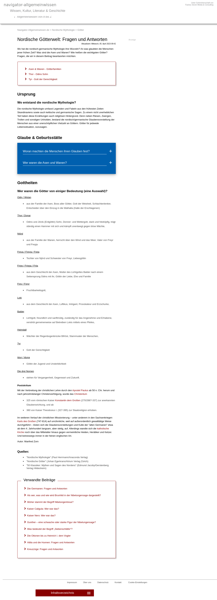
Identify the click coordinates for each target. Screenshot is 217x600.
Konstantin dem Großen (67, 400)
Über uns (87, 582)
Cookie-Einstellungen (137, 582)
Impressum (72, 582)
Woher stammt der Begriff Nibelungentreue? (50, 502)
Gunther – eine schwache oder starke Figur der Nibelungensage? (61, 522)
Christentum (80, 394)
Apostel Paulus (80, 390)
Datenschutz (102, 582)
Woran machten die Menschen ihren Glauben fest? (56, 151)
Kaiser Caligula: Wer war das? (43, 508)
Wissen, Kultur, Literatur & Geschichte (37, 11)
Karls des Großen (26, 421)
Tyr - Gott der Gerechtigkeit (43, 79)
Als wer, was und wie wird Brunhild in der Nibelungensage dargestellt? (64, 495)
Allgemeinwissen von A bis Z (34, 16)
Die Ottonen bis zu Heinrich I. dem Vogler (49, 535)
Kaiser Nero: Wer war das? (41, 515)
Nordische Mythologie (63, 30)
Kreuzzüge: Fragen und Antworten (45, 549)
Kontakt (118, 582)
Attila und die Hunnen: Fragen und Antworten (50, 542)
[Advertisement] (156, 65)
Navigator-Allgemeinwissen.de (33, 30)
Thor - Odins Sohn (38, 74)
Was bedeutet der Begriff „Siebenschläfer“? (50, 529)
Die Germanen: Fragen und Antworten (47, 488)
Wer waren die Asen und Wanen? (45, 162)
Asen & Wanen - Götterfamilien (45, 69)
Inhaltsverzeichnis (71, 593)
